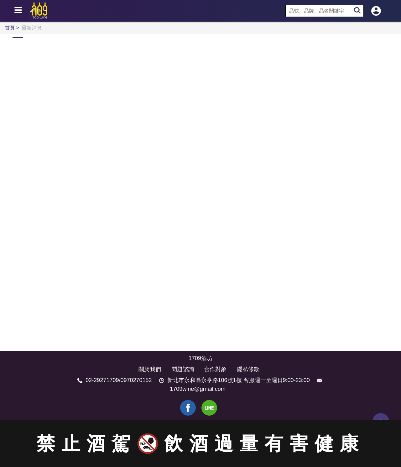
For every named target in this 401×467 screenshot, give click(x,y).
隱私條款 (248, 369)
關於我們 (149, 369)
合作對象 (215, 369)
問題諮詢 (182, 369)
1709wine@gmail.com (197, 389)
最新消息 (32, 27)
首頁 (10, 27)
